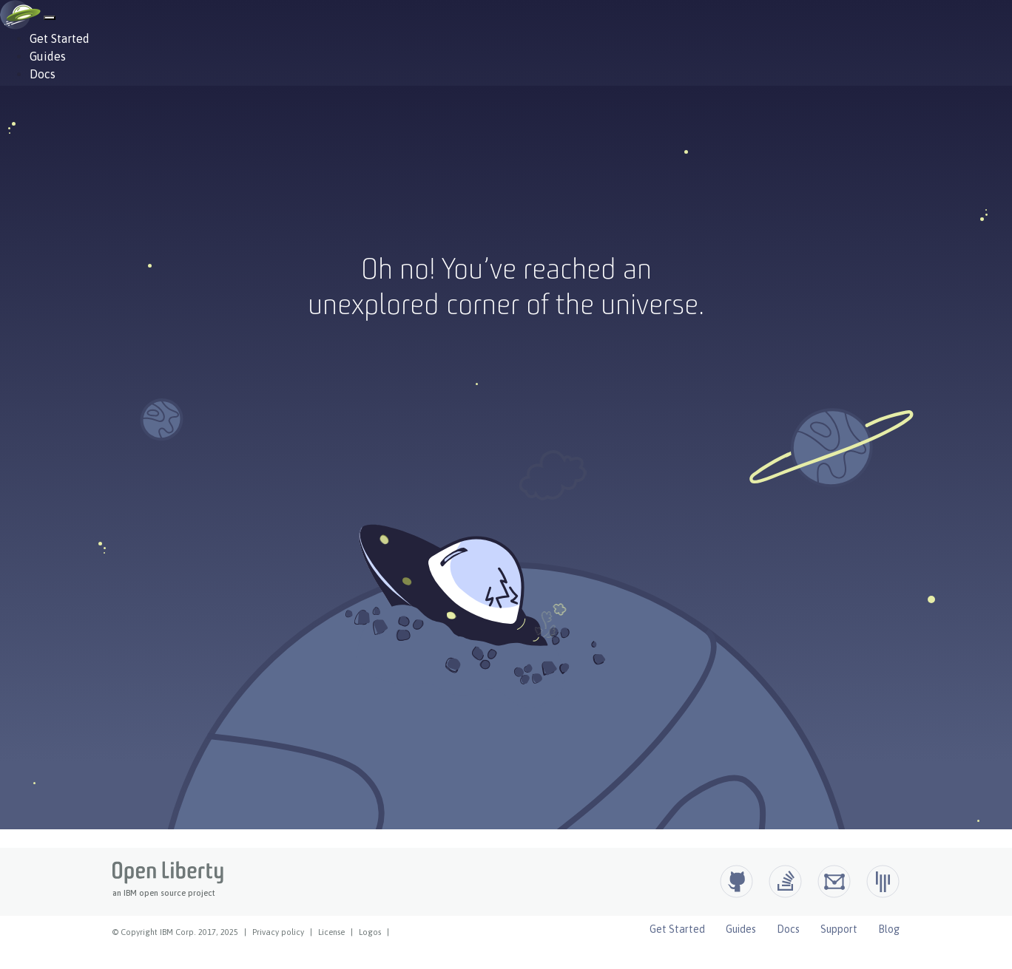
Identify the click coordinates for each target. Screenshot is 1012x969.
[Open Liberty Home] (22, 13)
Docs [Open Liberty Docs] (788, 929)
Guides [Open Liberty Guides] (741, 929)
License (331, 932)
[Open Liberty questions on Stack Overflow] (785, 881)
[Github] (736, 881)
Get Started (60, 38)
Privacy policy (278, 932)
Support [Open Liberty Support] (838, 929)
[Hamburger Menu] (49, 18)
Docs (42, 74)
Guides (48, 56)
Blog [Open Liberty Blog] (889, 929)
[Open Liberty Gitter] (883, 881)
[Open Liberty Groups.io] (834, 881)
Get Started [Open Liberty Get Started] (677, 929)
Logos (370, 932)
